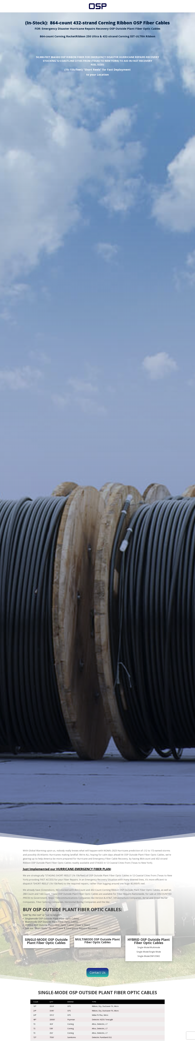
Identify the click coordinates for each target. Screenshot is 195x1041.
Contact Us (97, 972)
